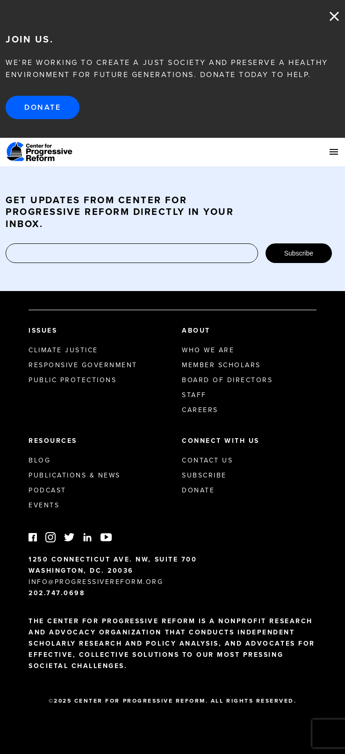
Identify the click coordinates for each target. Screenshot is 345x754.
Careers (200, 410)
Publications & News (75, 475)
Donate (42, 107)
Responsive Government (83, 365)
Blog (39, 460)
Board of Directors (227, 380)
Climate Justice (63, 350)
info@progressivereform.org (96, 582)
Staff (194, 395)
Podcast (47, 490)
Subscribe (298, 253)
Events (44, 505)
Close (334, 16)
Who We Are (208, 350)
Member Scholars (221, 365)
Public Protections (72, 380)
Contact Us (207, 460)
